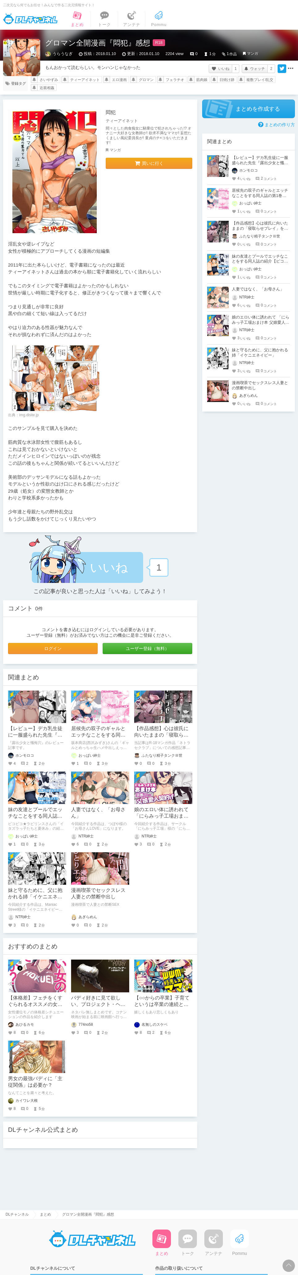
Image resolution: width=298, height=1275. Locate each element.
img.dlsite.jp (29, 415)
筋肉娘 (201, 80)
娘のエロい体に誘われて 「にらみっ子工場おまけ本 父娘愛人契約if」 (161, 816)
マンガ (252, 53)
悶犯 (111, 112)
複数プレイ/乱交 (259, 80)
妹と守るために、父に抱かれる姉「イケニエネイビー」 (35, 897)
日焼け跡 (226, 80)
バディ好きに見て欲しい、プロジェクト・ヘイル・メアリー (98, 1004)
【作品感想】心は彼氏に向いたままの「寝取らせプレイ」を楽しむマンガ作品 (260, 228)
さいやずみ (49, 80)
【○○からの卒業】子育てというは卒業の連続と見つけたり (161, 1004)
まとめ (45, 1214)
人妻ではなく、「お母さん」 (258, 289)
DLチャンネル (30, 19)
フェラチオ (175, 80)
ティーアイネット (85, 80)
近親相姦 (47, 88)
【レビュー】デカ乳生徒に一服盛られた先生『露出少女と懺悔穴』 (35, 735)
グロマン (146, 80)
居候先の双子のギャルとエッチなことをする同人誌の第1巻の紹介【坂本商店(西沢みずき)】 (260, 195)
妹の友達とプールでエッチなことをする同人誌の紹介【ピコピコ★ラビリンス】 (260, 261)
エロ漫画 (119, 80)
